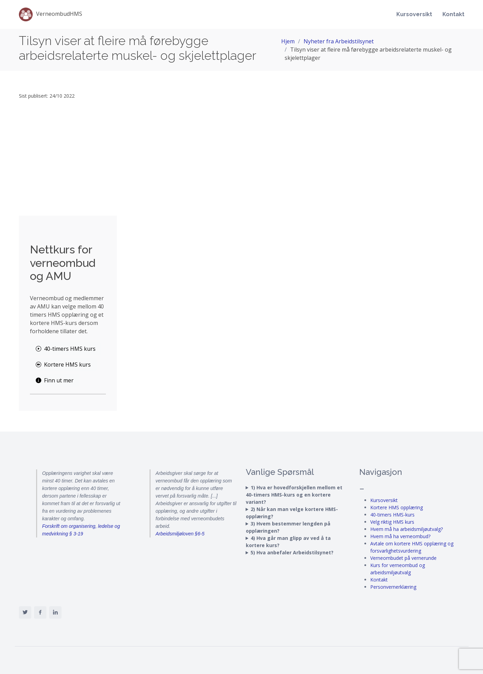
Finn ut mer (55, 380)
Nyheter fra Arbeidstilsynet (339, 41)
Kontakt (453, 14)
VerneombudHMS (50, 14)
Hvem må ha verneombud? (400, 536)
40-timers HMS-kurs (392, 514)
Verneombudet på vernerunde (403, 558)
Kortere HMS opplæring (396, 507)
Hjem (288, 41)
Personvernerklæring (393, 587)
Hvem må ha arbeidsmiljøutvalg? (406, 529)
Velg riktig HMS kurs (392, 522)
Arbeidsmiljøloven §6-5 (180, 533)
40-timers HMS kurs (66, 348)
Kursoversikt (414, 14)
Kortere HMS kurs (63, 364)
